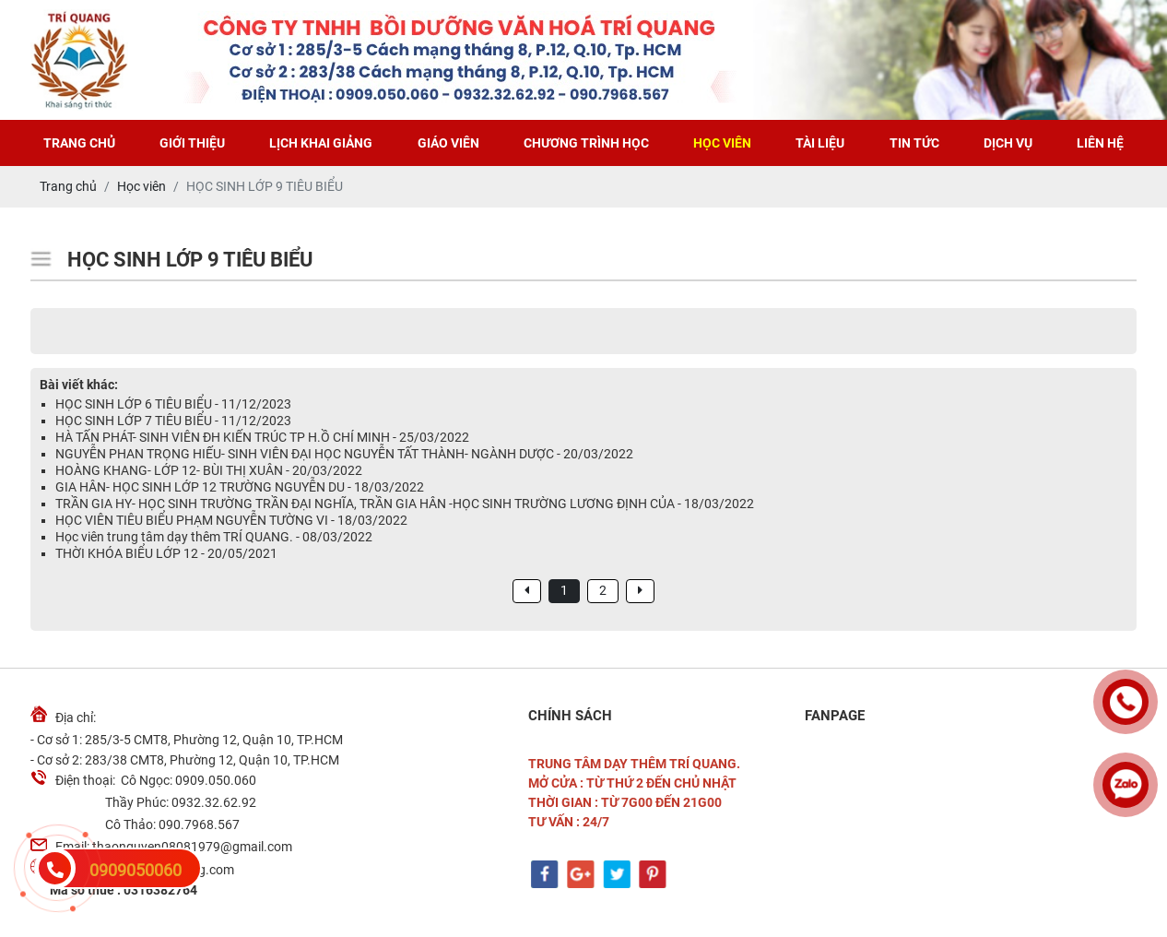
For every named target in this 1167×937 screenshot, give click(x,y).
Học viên (722, 143)
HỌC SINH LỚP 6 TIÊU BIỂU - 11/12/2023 (173, 404)
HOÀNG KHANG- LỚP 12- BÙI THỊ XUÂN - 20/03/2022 (208, 470)
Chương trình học (586, 143)
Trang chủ (79, 143)
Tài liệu (820, 143)
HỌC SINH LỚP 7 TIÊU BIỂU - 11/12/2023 (173, 420)
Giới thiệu (192, 143)
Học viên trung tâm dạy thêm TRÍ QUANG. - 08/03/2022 (213, 536)
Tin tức (914, 143)
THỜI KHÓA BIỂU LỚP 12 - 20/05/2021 (166, 553)
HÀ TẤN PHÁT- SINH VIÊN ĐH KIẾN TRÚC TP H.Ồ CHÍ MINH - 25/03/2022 (262, 437)
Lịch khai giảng (320, 143)
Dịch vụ (1008, 143)
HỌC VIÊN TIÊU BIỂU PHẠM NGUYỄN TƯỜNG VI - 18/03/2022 (231, 520)
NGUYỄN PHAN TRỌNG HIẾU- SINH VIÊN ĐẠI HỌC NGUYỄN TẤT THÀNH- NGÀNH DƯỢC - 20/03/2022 (344, 453)
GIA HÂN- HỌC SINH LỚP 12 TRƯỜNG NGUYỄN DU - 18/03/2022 (239, 487)
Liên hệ (1100, 143)
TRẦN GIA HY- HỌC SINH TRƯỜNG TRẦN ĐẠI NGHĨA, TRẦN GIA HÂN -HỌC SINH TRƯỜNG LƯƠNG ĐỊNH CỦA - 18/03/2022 (404, 503)
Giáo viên (448, 143)
